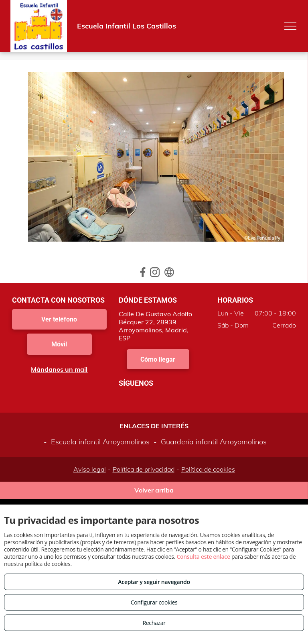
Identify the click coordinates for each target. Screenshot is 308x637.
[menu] (290, 26)
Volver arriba (154, 490)
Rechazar (153, 623)
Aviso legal (89, 469)
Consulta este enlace (203, 556)
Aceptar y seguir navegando (154, 582)
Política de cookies (208, 469)
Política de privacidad (143, 469)
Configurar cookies (154, 602)
